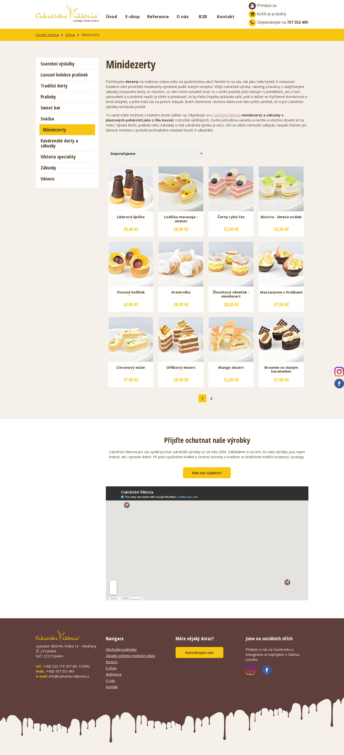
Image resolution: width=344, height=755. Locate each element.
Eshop (70, 35)
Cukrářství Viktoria (227, 115)
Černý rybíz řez (231, 217)
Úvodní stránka (47, 35)
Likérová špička (131, 217)
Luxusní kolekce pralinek (64, 74)
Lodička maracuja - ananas (181, 219)
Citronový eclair (130, 367)
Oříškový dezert (180, 367)
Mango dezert (231, 367)
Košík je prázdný (267, 13)
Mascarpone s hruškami (281, 292)
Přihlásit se (263, 6)
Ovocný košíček (131, 292)
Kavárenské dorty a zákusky (59, 143)
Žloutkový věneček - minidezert (231, 294)
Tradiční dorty (54, 85)
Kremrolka (181, 292)
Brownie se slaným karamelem (281, 369)
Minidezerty (54, 129)
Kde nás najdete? (207, 473)
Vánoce (47, 178)
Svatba (47, 118)
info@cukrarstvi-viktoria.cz (69, 676)
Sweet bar (50, 107)
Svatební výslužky (58, 63)
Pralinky (48, 96)
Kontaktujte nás (199, 652)
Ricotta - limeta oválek (281, 217)
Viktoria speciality (58, 156)
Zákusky (48, 167)
